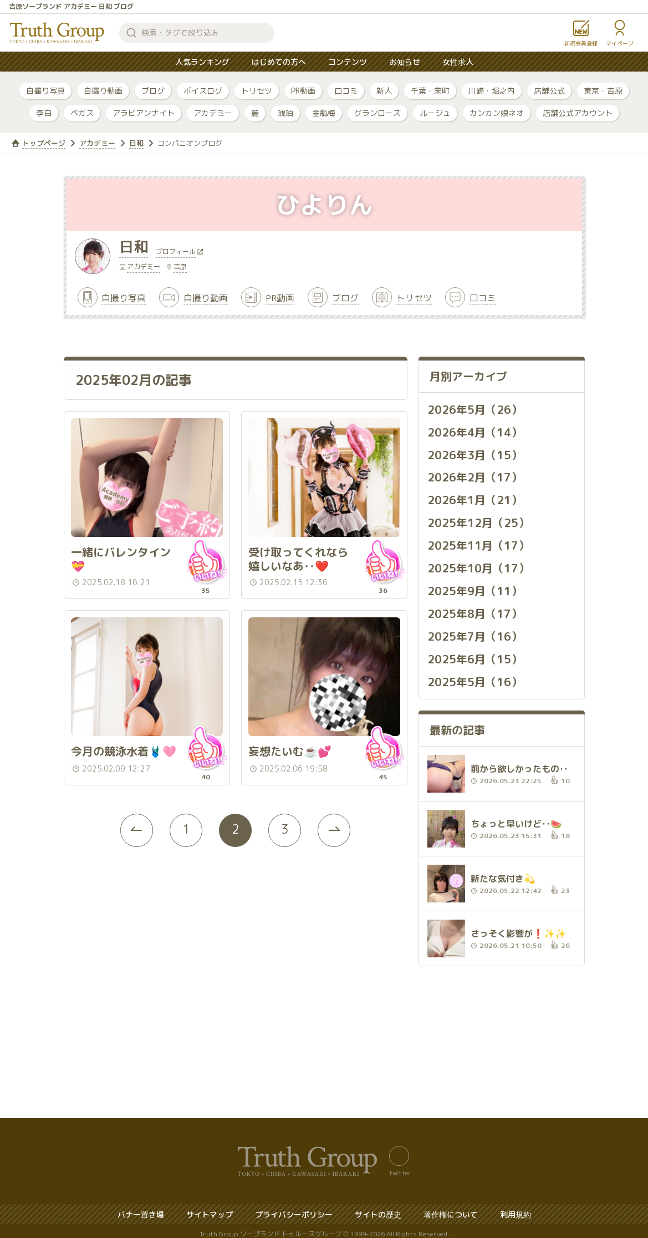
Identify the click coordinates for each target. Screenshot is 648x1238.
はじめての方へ (279, 62)
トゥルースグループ (57, 32)
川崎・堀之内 (491, 90)
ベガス (82, 113)
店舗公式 (549, 90)
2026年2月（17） (474, 476)
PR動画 (303, 90)
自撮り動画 (103, 90)
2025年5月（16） (474, 675)
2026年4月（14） (474, 431)
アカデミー (212, 113)
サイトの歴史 (378, 1208)
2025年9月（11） (474, 587)
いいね (205, 556)
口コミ (346, 90)
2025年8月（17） (474, 609)
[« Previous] (135, 820)
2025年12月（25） (478, 520)
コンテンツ (347, 62)
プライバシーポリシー (294, 1208)
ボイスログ (202, 90)
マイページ (620, 43)
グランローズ (377, 113)
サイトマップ (209, 1208)
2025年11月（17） (478, 542)
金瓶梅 (323, 113)
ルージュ (435, 113)
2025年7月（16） (474, 631)
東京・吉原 (603, 90)
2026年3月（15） (474, 453)
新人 (384, 90)
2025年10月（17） (478, 564)
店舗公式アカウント (578, 113)
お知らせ (404, 62)
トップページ (43, 143)
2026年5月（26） (474, 409)
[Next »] (335, 820)
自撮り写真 (45, 90)
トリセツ (256, 90)
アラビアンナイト (144, 113)
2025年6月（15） (474, 653)
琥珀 (285, 113)
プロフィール (176, 252)
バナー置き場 (141, 1208)
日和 (136, 143)
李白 (44, 113)
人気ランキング (202, 62)
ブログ (153, 90)
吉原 (180, 266)
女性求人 (457, 62)
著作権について (451, 1208)
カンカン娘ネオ (497, 113)
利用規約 (515, 1208)
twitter (400, 1166)
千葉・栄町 (430, 90)
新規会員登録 (581, 43)
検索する (131, 32)
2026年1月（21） (474, 498)
